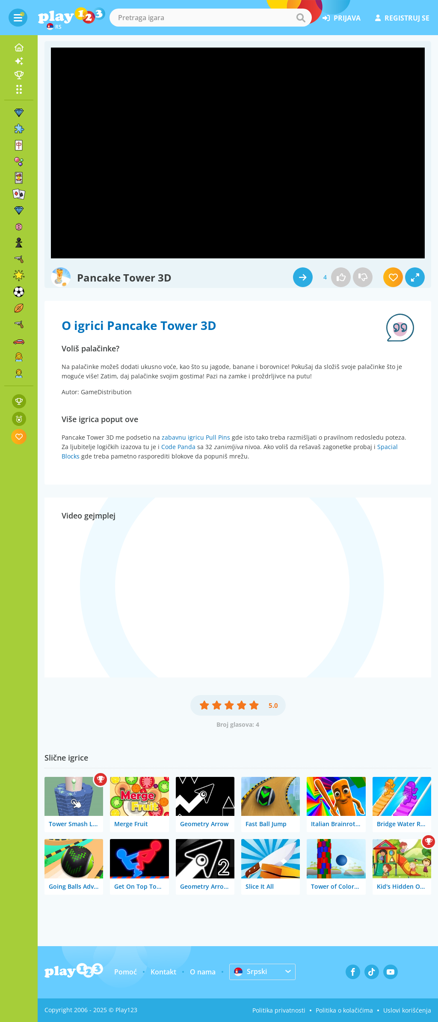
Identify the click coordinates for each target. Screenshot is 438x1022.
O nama (203, 972)
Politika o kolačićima (344, 1010)
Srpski (250, 971)
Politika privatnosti (278, 1010)
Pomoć (125, 972)
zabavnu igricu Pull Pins (196, 437)
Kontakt (163, 972)
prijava (342, 18)
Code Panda (178, 447)
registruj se (402, 18)
